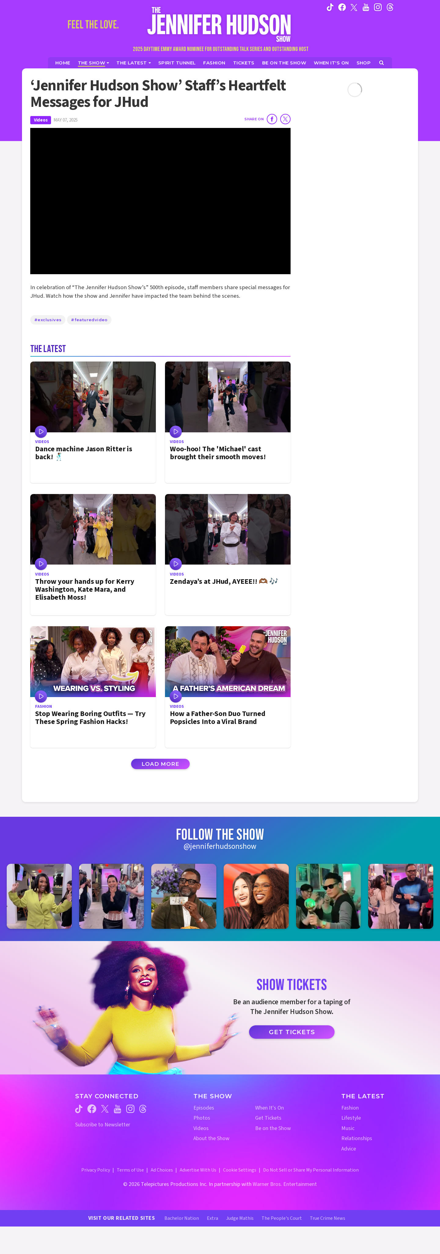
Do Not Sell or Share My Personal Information (311, 1170)
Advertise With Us (198, 1170)
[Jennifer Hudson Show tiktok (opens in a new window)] (330, 7)
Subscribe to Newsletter (102, 1124)
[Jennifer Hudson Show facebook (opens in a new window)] (342, 7)
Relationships (356, 1138)
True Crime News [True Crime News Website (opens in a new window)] (327, 1218)
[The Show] (93, 62)
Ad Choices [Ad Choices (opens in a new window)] (162, 1170)
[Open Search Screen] (381, 62)
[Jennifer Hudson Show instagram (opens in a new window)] (378, 7)
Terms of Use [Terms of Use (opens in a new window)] (130, 1170)
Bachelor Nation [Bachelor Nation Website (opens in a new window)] (181, 1218)
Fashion (350, 1107)
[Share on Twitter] (285, 119)
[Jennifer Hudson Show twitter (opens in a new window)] (354, 7)
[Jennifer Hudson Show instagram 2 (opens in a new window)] (111, 896)
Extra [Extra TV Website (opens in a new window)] (212, 1218)
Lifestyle (351, 1117)
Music (347, 1128)
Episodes (203, 1107)
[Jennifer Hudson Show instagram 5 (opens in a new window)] (328, 896)
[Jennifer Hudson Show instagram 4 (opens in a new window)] (256, 896)
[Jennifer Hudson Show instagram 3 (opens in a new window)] (183, 896)
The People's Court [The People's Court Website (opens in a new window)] (282, 1218)
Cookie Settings (239, 1170)
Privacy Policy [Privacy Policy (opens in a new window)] (95, 1170)
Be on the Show (273, 1128)
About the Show (211, 1138)
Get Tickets (292, 1032)
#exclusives (47, 319)
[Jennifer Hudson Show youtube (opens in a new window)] (365, 7)
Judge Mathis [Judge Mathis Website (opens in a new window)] (240, 1218)
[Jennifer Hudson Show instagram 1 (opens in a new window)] (39, 896)
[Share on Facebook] (272, 119)
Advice (348, 1148)
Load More (160, 764)
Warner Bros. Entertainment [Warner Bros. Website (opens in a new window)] (285, 1184)
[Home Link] (220, 24)
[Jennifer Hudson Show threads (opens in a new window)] (142, 1109)
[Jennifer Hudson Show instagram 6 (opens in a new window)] (400, 896)
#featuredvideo (89, 319)
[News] (134, 62)
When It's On (269, 1107)
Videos (40, 120)
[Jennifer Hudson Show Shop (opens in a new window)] (364, 62)
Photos (201, 1117)
